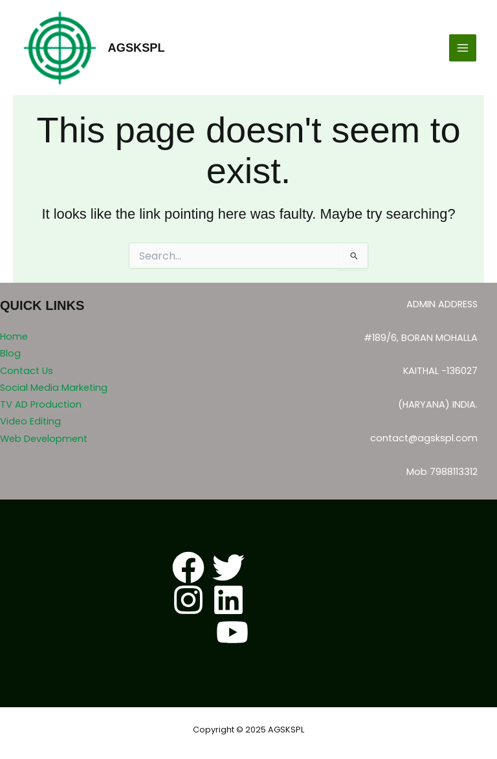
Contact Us (26, 370)
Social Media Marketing (53, 387)
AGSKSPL (136, 47)
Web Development (43, 438)
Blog (10, 353)
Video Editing (30, 421)
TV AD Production (41, 404)
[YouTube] (232, 632)
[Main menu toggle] (462, 47)
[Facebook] (188, 567)
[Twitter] (228, 567)
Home (14, 336)
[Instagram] (188, 600)
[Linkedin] (228, 600)
